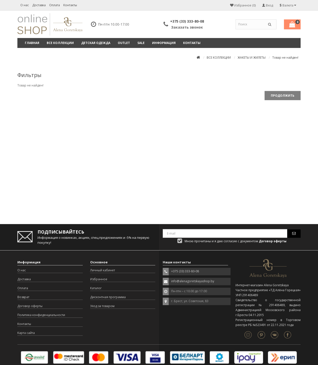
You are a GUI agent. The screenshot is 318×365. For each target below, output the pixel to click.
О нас (24, 5)
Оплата (54, 5)
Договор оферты (29, 306)
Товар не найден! (285, 57)
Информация (164, 43)
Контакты (70, 5)
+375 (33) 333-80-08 (187, 21)
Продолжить (282, 95)
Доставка (39, 5)
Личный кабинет (102, 270)
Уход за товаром (102, 306)
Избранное (98, 279)
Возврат (23, 297)
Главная (32, 43)
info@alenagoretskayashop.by (192, 281)
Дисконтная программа (108, 297)
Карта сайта (26, 333)
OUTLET (124, 43)
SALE (141, 43)
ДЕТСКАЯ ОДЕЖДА (95, 43)
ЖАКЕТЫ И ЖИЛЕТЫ (252, 57)
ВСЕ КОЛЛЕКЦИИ (60, 43)
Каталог (96, 288)
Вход (267, 5)
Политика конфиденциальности (41, 315)
